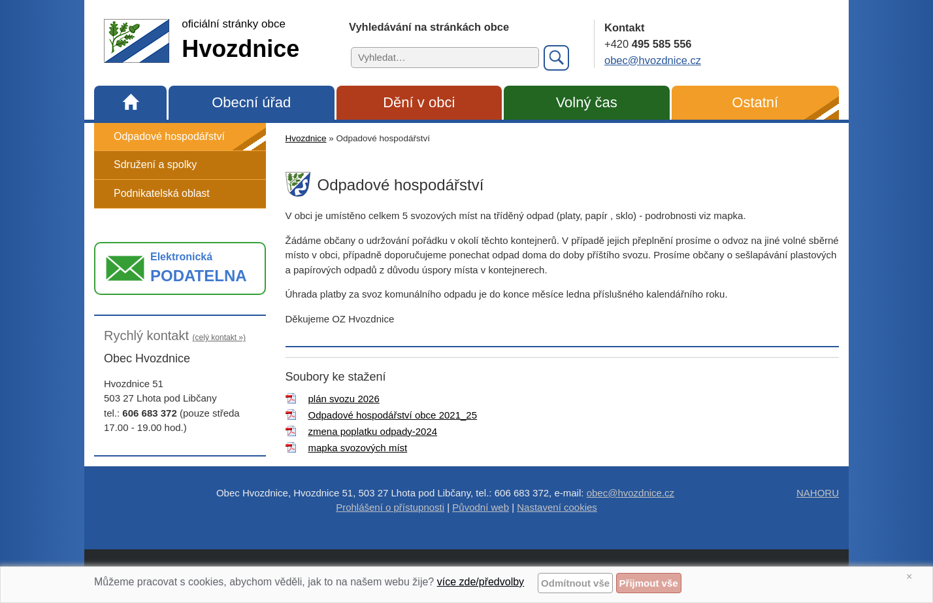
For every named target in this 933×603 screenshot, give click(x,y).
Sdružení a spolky (155, 164)
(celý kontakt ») (219, 337)
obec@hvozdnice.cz (652, 60)
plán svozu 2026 (344, 398)
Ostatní (755, 102)
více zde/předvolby (480, 581)
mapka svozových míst (358, 447)
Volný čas (586, 102)
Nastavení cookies (557, 507)
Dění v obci (419, 102)
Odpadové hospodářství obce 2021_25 (393, 415)
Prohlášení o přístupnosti (390, 507)
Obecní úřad (251, 102)
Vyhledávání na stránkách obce (429, 27)
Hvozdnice (306, 138)
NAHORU (817, 492)
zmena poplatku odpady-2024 (373, 431)
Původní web (480, 507)
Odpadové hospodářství (169, 136)
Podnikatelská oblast (162, 193)
